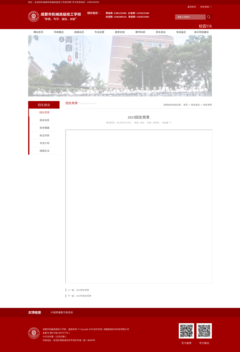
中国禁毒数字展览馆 (62, 312)
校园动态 (79, 32)
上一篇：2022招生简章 (78, 290)
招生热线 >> (206, 7)
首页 (185, 105)
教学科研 (140, 32)
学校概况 (59, 32)
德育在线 (120, 32)
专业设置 (99, 32)
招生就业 (161, 32)
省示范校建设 (201, 32)
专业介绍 (44, 143)
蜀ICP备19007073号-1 (60, 333)
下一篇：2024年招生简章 (79, 296)
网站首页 (38, 32)
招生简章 (44, 112)
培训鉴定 (181, 32)
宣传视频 (44, 127)
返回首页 (192, 7)
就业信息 (44, 120)
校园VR (205, 26)
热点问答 (44, 135)
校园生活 (44, 150)
